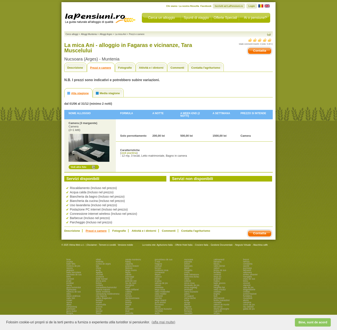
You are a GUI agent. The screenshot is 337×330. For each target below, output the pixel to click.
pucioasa (247, 268)
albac (69, 304)
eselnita (99, 261)
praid (68, 281)
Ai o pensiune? (255, 18)
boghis (217, 294)
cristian (246, 292)
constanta (247, 264)
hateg (128, 261)
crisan (69, 300)
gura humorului (73, 287)
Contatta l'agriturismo (205, 67)
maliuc (217, 281)
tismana (188, 311)
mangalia (247, 277)
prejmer (217, 279)
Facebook (205, 6)
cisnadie (218, 302)
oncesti (246, 283)
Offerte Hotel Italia (183, 245)
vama (69, 285)
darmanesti (219, 298)
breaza (69, 313)
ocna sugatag (190, 287)
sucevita (129, 313)
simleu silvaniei (250, 274)
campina (247, 302)
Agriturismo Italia (165, 245)
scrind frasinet (249, 294)
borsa (98, 309)
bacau (216, 264)
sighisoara (71, 289)
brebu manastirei (222, 300)
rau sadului (248, 307)
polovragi (129, 277)
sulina (128, 294)
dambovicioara (132, 298)
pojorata (188, 261)
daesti (187, 304)
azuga (187, 302)
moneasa (159, 304)
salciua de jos (161, 283)
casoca (158, 277)
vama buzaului (191, 292)
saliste (128, 274)
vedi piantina (129, 152)
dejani (158, 274)
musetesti (247, 298)
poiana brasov (132, 266)
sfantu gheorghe (221, 309)
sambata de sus (74, 274)
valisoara (247, 272)
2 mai (157, 261)
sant (127, 307)
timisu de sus (220, 270)
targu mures (131, 270)
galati (186, 268)
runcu (128, 300)
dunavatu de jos (191, 285)
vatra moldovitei (162, 292)
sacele (246, 266)
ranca (69, 302)
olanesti (246, 285)
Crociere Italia (201, 245)
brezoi (246, 259)
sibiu (68, 294)
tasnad (99, 311)
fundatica (247, 296)
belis (68, 277)
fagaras (187, 307)
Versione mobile (125, 245)
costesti (217, 274)
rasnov (69, 268)
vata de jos (248, 287)
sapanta (129, 264)
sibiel (98, 259)
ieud (127, 311)
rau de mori (130, 283)
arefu (157, 313)
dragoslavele (249, 289)
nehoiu (246, 261)
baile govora (219, 283)
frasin (98, 313)
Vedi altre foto (78, 167)
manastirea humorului (106, 287)
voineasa (159, 287)
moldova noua (161, 270)
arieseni (70, 270)
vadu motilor (160, 294)
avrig (98, 270)
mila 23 (128, 279)
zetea (186, 294)
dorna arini (101, 281)
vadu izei (70, 298)
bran (68, 259)
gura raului (71, 311)
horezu (128, 296)
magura (158, 264)
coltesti (187, 281)
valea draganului (104, 298)
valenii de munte (221, 304)
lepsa (127, 272)
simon (187, 264)
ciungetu (188, 270)
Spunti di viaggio (196, 18)
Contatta (259, 50)
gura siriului (160, 302)
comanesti (160, 272)
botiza (99, 283)
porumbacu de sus (163, 259)
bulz (216, 296)
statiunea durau (191, 277)
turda (186, 300)
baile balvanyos (191, 274)
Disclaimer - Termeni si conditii (101, 245)
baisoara (188, 266)
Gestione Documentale (222, 245)
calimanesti (219, 259)
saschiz (158, 298)
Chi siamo (172, 6)
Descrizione (75, 67)
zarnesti (70, 279)
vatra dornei (219, 266)
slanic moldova (103, 292)
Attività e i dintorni (151, 67)
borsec (158, 268)
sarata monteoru (133, 259)
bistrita (128, 302)
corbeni (99, 285)
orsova (99, 307)
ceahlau (217, 292)
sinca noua (189, 283)
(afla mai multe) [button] (163, 322)
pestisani (188, 289)
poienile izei (130, 281)
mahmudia (101, 304)
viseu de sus (249, 279)
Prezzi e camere (100, 67)
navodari (188, 313)
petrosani (70, 309)
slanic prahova (73, 296)
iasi (97, 266)
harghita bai (219, 287)
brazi (127, 287)
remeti (99, 302)
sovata (69, 261)
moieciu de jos (73, 266)
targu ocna (160, 289)
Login (251, 6)
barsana (217, 261)
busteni (99, 300)
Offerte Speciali (225, 18)
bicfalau (217, 272)
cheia (98, 268)
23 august (189, 296)
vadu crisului (220, 289)
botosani (129, 309)
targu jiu (217, 277)
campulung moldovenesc (108, 294)
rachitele (159, 311)
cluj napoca (101, 296)
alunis (246, 300)
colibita (128, 292)
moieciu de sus (73, 292)
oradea (158, 281)
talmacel (247, 270)
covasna (100, 277)
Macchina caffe (260, 245)
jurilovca (188, 309)
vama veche (190, 298)
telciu (245, 281)
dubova (128, 268)
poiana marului (103, 289)
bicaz (157, 279)
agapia (99, 272)
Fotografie (125, 67)
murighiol (129, 285)
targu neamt (160, 300)
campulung (71, 307)
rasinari (158, 266)
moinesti (159, 296)
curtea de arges (103, 264)
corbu (187, 272)
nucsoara (188, 259)
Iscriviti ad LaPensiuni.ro (229, 6)
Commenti (177, 67)
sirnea (216, 313)
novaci (158, 285)
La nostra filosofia (189, 6)
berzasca (218, 307)
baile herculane (73, 272)
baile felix (70, 264)
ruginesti (218, 311)
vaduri (216, 268)
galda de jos (249, 309)
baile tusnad (101, 279)
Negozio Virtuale (243, 245)
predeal (70, 283)
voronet (99, 274)
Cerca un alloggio (161, 18)
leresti (128, 304)
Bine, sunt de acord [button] (313, 322)
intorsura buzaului (163, 309)
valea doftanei (132, 289)
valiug (216, 285)
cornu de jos (249, 304)
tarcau (158, 307)
